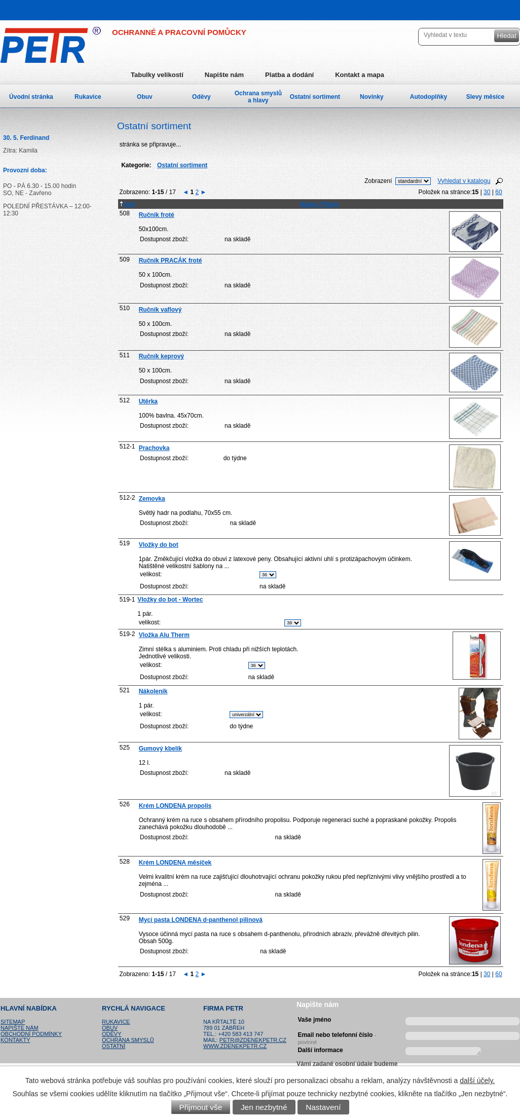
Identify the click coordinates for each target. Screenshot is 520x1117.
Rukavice (88, 96)
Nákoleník (153, 691)
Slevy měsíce (485, 96)
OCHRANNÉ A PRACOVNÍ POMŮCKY (179, 32)
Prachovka (154, 448)
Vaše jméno (314, 1019)
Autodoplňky (428, 96)
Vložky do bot (158, 544)
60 (498, 192)
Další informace (320, 1050)
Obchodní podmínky (31, 1034)
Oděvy (201, 96)
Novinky (372, 96)
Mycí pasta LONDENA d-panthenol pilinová (201, 919)
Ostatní (113, 1046)
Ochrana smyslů (128, 1040)
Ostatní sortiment (315, 96)
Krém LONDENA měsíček (175, 862)
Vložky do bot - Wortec (170, 599)
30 (487, 192)
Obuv (145, 96)
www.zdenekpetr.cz (235, 1046)
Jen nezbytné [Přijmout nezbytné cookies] (264, 1107)
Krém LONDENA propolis (175, 805)
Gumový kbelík (160, 748)
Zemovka (152, 498)
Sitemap (13, 1022)
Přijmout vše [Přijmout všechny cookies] (200, 1107)
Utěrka (148, 401)
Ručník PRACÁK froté (170, 260)
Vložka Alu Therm (164, 635)
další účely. (477, 1080)
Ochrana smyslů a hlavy (258, 97)
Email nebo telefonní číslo (337, 1036)
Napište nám (224, 75)
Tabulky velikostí (157, 75)
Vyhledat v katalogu (463, 180)
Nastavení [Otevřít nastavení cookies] (323, 1107)
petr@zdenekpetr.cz (252, 1040)
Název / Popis (319, 204)
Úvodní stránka (31, 96)
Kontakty (15, 1040)
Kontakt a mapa (359, 75)
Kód (127, 204)
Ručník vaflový (160, 309)
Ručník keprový (161, 356)
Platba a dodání (289, 75)
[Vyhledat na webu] (454, 34)
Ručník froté (156, 214)
